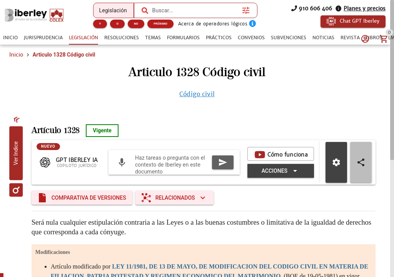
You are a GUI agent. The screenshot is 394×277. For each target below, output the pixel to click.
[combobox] (195, 10)
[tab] (10, 38)
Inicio (16, 54)
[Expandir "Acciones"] (280, 171)
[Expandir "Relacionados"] (174, 198)
